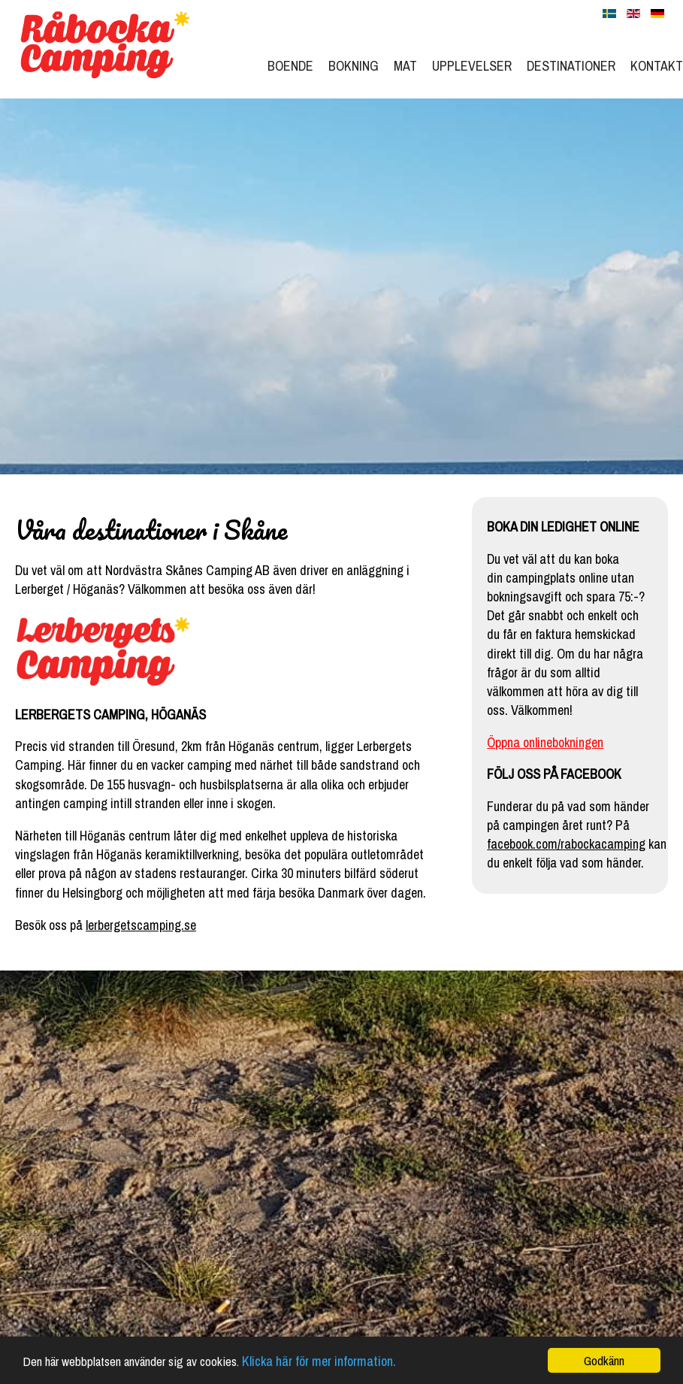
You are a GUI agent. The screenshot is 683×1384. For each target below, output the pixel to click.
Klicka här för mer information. (319, 1362)
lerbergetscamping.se (141, 925)
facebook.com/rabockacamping (566, 843)
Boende (290, 65)
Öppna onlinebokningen (545, 742)
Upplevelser (472, 65)
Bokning (353, 65)
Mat (405, 65)
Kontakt (656, 65)
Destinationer (571, 65)
